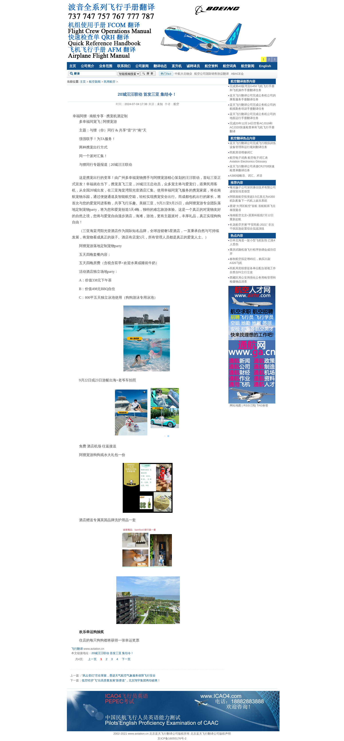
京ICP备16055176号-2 (171, 738)
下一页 (126, 659)
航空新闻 (247, 66)
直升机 (177, 66)
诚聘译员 (193, 66)
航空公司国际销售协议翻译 (211, 73)
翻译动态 (160, 66)
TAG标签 (262, 405)
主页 (72, 66)
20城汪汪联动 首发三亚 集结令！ (112, 653)
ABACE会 (237, 73)
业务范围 (105, 66)
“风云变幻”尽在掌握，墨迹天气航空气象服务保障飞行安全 (119, 675)
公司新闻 (142, 66)
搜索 (147, 73)
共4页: (79, 659)
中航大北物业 (183, 73)
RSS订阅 (249, 405)
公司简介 (87, 66)
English (265, 66)
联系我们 (123, 66)
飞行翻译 (77, 648)
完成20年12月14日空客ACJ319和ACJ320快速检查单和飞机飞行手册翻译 (252, 127)
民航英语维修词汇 (241, 152)
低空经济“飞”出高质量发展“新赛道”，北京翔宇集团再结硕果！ (121, 680)
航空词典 (229, 66)
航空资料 (211, 66)
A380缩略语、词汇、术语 (246, 175)
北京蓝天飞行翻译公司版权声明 (210, 733)
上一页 (92, 659)
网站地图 (235, 405)
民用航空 (109, 81)
